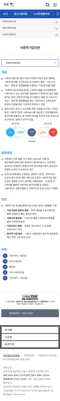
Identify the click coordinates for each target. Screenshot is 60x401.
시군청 (8, 337)
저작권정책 (29, 355)
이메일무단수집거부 (47, 355)
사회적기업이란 (32, 64)
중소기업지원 (21, 13)
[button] (57, 14)
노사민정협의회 (42, 13)
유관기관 (9, 344)
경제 (6, 4)
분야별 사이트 (12, 5)
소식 (5, 13)
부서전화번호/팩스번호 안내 (16, 359)
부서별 (8, 329)
